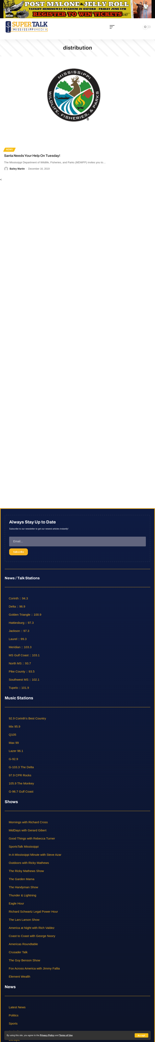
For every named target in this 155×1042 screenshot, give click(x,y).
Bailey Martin (17, 168)
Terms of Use (66, 1035)
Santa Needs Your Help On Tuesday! (32, 156)
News (9, 149)
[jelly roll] (77, 9)
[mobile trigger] (113, 26)
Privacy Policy (47, 1035)
